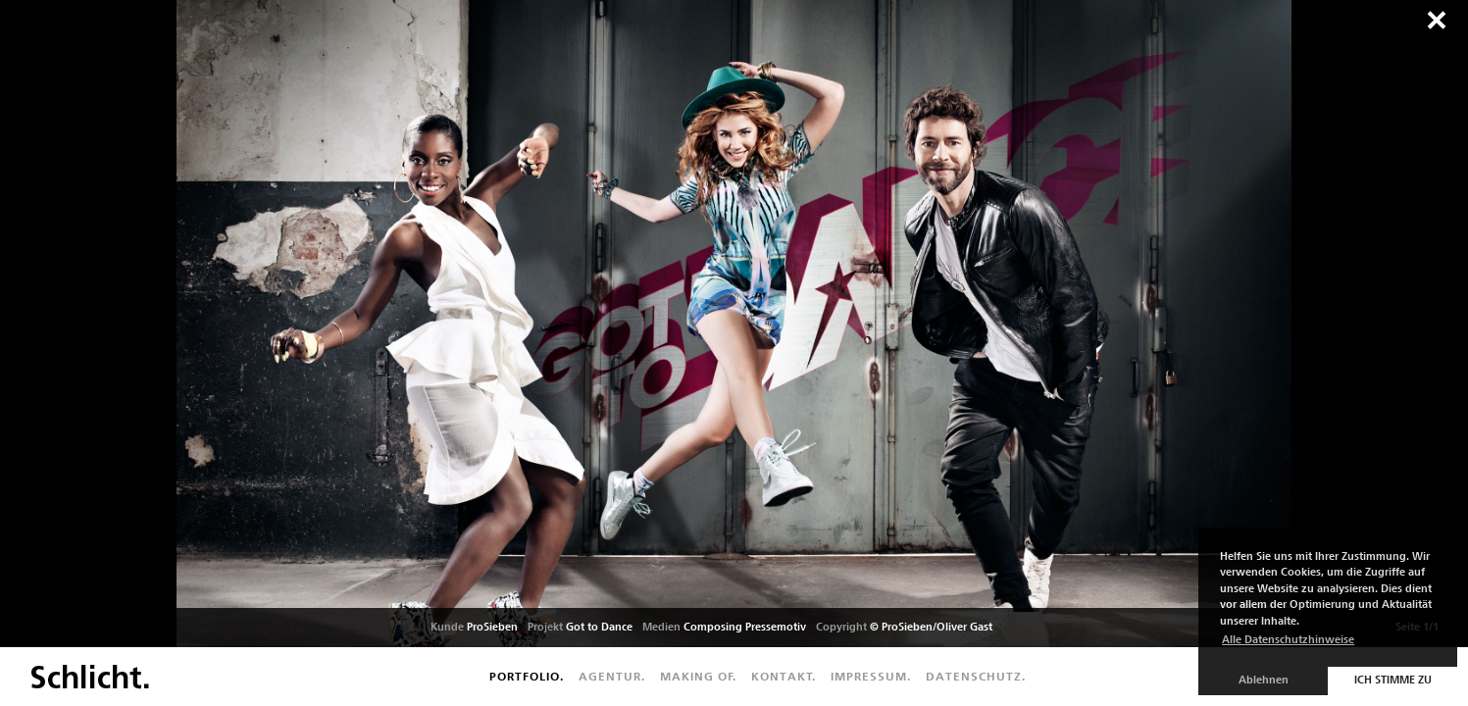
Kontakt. (783, 676)
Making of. (698, 676)
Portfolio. (526, 676)
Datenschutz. (976, 676)
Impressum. (871, 676)
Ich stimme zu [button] (1393, 680)
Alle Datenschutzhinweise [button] (1288, 639)
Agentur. (612, 676)
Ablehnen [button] (1264, 680)
